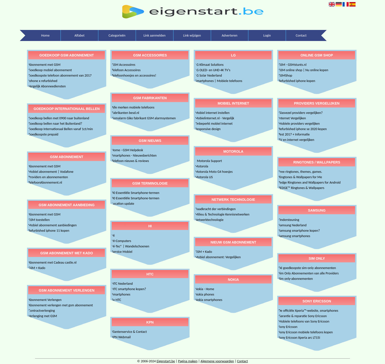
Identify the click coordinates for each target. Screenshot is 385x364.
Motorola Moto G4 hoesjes (214, 172)
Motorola (201, 166)
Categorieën (117, 35)
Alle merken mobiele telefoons (133, 107)
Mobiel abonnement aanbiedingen (52, 225)
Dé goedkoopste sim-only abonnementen (307, 268)
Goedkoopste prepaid (43, 134)
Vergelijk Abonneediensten (47, 86)
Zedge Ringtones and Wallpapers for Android (309, 182)
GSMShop (285, 75)
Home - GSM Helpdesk (127, 150)
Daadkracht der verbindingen (215, 209)
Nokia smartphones (208, 300)
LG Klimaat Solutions (209, 65)
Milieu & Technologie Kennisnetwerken (222, 214)
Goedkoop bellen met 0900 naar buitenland (58, 118)
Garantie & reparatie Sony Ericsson (302, 316)
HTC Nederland (122, 284)
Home (45, 35)
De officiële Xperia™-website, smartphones (308, 311)
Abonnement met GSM (44, 65)
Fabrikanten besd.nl (125, 113)
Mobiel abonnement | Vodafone (50, 172)
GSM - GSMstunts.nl (292, 65)
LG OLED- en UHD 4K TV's (212, 70)
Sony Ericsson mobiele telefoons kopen (305, 332)
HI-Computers (121, 241)
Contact (301, 35)
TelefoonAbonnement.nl (45, 182)
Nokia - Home (204, 289)
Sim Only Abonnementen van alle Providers (308, 273)
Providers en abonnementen (48, 177)
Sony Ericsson (287, 327)
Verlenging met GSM (42, 316)
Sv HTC (116, 300)
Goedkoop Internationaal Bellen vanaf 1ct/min (60, 129)
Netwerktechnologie (209, 220)
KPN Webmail (121, 337)
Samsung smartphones (294, 236)
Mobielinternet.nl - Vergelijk (214, 118)
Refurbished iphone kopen (296, 81)
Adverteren (229, 35)
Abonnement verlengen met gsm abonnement (60, 305)
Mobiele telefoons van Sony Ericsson (303, 321)
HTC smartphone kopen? (129, 289)
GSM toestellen (39, 220)
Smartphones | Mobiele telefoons (218, 81)
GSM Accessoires (123, 65)
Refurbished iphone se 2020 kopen (302, 129)
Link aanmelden (154, 35)
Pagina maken (187, 361)
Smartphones (121, 294)
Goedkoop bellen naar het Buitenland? (55, 123)
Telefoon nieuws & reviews (130, 161)
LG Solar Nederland (208, 75)
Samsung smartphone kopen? (299, 231)
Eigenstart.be (166, 361)
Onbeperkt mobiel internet (214, 123)
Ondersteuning (288, 220)
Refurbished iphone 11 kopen (48, 231)
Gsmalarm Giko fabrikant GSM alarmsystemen (144, 118)
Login (267, 35)
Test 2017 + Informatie (294, 134)
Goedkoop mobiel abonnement (50, 70)
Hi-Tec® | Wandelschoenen (130, 246)
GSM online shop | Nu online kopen (303, 70)
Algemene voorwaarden (217, 361)
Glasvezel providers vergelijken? (300, 113)
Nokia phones (204, 294)
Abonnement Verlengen (44, 300)
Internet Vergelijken (292, 118)
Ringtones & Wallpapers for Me (300, 177)
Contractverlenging (41, 311)
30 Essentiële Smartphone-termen (135, 193)
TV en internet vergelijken (296, 140)
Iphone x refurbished (42, 81)
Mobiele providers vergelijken (299, 123)
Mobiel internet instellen (212, 113)
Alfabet (79, 35)
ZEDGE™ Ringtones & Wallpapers (301, 188)
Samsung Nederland (292, 225)
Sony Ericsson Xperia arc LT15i (299, 338)
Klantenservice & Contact (129, 332)
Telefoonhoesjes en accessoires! (134, 75)
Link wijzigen (192, 35)
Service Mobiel (122, 252)
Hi (113, 235)
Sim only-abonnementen (295, 279)
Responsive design (208, 129)
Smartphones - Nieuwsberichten (134, 155)
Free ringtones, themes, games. (300, 172)
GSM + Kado (36, 268)
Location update (123, 204)
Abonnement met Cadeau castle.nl (52, 262)
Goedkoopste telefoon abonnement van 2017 (59, 75)
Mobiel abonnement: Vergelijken (218, 257)
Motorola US (204, 177)
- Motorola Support (208, 161)
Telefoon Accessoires (126, 70)
